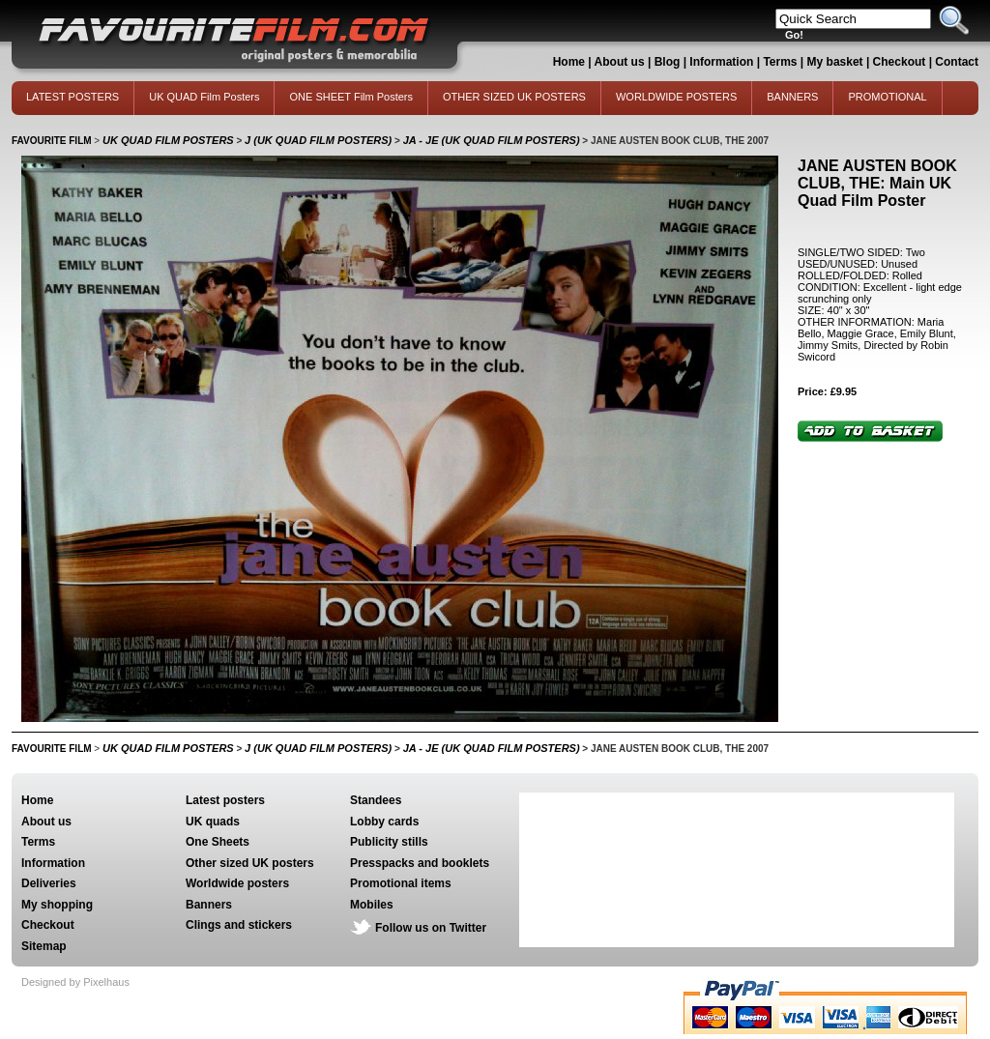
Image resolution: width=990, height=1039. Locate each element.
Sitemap (44, 946)
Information (721, 62)
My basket (835, 62)
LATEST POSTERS (72, 96)
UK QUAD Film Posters (204, 96)
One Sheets (217, 842)
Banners (209, 904)
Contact (956, 62)
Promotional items (400, 883)
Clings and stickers (239, 925)
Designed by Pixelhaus (75, 982)
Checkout (901, 62)
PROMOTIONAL (887, 96)
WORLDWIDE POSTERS (676, 96)
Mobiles (371, 904)
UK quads (213, 821)
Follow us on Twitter (430, 928)
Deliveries (48, 883)
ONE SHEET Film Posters (351, 96)
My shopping (57, 904)
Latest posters (225, 800)
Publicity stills (389, 842)
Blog (668, 62)
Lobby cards (384, 821)
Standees (375, 800)
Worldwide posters (237, 883)
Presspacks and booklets (419, 863)
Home (569, 62)
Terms (780, 62)
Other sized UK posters (250, 863)
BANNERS (792, 96)
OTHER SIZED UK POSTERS (514, 96)
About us (620, 62)
